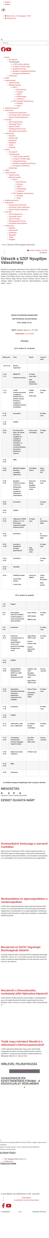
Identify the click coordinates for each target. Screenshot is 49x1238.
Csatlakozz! (20, 99)
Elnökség (19, 92)
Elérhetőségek (21, 96)
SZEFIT (15, 87)
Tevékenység (9, 133)
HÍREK (7, 78)
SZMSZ (18, 94)
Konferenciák (13, 138)
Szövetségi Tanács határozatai (19, 115)
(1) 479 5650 (29, 334)
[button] (24, 40)
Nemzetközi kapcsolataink (18, 131)
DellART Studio (27, 1212)
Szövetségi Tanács (15, 124)
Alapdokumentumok (12, 108)
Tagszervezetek (10, 80)
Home (4, 245)
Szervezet (8, 120)
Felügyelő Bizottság (19, 69)
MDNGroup (14, 1212)
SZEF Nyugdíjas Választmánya (23, 101)
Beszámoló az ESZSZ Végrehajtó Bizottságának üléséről (20, 949)
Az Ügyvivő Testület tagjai (21, 66)
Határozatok (9, 110)
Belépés (7, 2)
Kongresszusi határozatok (18, 113)
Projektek (12, 147)
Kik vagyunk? (13, 60)
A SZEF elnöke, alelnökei (21, 64)
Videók (11, 145)
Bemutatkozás (21, 90)
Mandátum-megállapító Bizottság (24, 71)
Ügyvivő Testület (14, 126)
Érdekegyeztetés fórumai (17, 129)
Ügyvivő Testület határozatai (18, 117)
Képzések (12, 136)
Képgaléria (12, 143)
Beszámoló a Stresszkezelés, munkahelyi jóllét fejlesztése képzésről (24, 992)
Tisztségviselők (14, 62)
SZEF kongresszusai (16, 122)
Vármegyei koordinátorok (21, 73)
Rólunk (7, 57)
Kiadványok (13, 140)
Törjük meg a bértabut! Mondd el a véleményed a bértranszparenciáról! (22, 1043)
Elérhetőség (13, 76)
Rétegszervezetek (15, 85)
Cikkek (18, 106)
